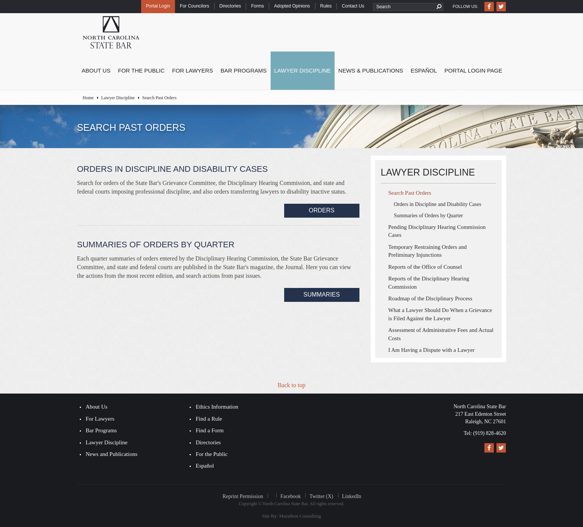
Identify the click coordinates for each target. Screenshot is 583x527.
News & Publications (370, 70)
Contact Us (353, 6)
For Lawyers (192, 70)
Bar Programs (244, 70)
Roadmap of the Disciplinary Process (430, 298)
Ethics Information (217, 407)
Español (424, 70)
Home (88, 97)
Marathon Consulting (300, 516)
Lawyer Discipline (302, 70)
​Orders (321, 210)
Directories (230, 6)
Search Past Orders (409, 193)
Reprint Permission (242, 496)
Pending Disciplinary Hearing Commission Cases (437, 231)
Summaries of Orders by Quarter (428, 215)
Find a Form (210, 430)
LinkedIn (351, 496)
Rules (326, 6)
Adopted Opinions (292, 6)
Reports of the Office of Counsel (425, 267)
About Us (96, 70)
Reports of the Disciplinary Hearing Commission (428, 282)
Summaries (321, 294)
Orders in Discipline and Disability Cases (437, 204)
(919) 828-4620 (489, 433)
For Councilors (194, 6)
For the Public (141, 70)
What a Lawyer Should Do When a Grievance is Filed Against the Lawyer (440, 314)
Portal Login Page (473, 70)
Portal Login (158, 6)
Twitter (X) (321, 496)
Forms (257, 6)
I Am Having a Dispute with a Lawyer (431, 350)
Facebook (290, 496)
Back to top (292, 385)
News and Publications (111, 454)
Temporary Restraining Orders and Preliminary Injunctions (427, 251)
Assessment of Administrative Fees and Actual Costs (441, 334)
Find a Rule (209, 419)
